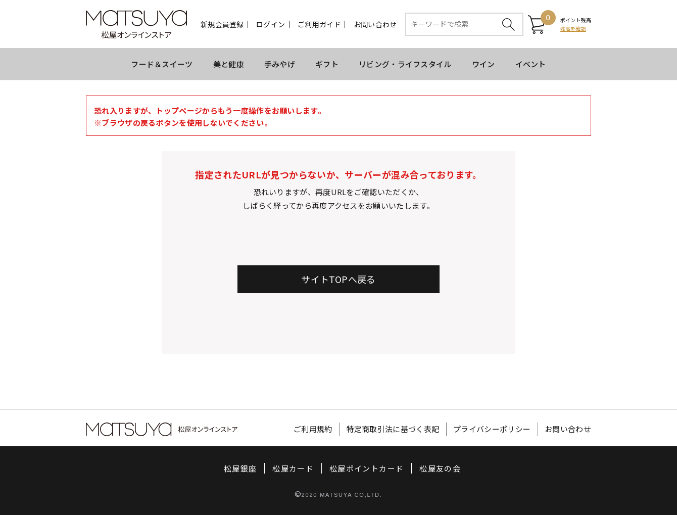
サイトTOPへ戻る (338, 279)
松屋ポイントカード (366, 468)
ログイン (270, 24)
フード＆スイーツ (161, 64)
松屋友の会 (440, 468)
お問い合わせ (375, 24)
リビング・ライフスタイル (405, 64)
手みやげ (279, 64)
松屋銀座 (240, 468)
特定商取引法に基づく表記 (393, 429)
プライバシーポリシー (491, 429)
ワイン (483, 64)
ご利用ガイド (319, 24)
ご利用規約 (313, 429)
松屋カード (293, 468)
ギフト (326, 64)
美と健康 (228, 64)
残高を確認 (573, 28)
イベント (530, 64)
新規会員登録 (222, 24)
